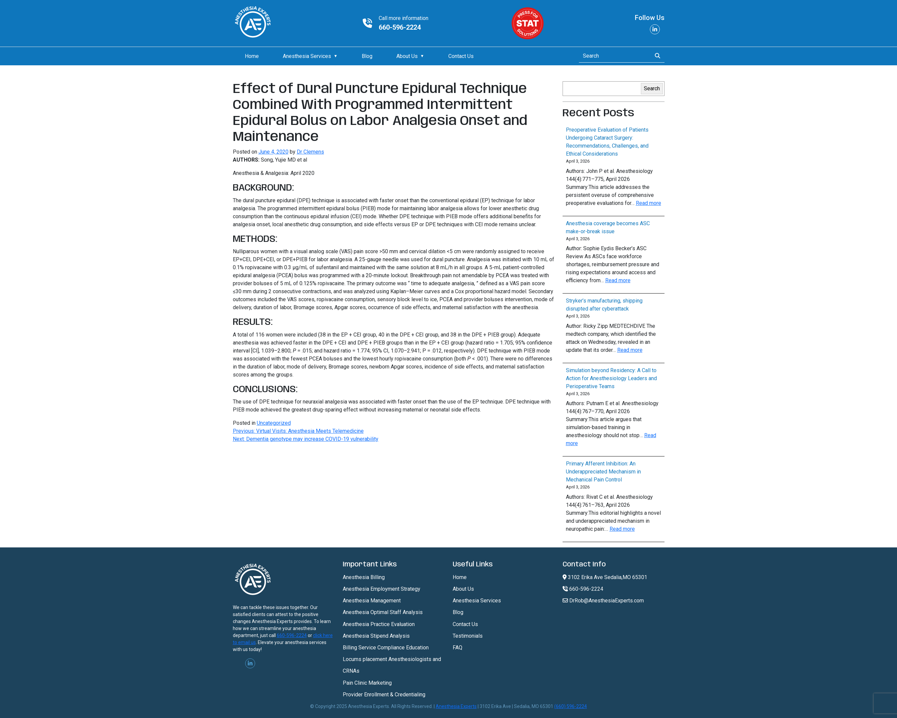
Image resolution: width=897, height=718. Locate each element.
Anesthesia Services (307, 56)
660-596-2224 (400, 27)
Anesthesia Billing (364, 577)
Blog (367, 56)
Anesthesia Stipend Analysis (376, 636)
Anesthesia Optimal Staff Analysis (383, 612)
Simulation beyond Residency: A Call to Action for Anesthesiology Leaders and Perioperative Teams (611, 378)
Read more (648, 203)
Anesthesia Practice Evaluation (379, 624)
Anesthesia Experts (456, 706)
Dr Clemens (310, 152)
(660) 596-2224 (570, 706)
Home (252, 56)
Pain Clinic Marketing (367, 683)
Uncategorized (274, 423)
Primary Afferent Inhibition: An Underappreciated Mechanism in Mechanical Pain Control (603, 471)
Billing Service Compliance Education (386, 647)
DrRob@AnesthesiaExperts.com (603, 600)
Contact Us (461, 56)
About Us (407, 56)
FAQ (457, 647)
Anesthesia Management (372, 600)
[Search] (613, 56)
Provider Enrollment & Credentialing (384, 694)
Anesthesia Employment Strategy (381, 589)
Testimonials (468, 636)
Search (652, 88)
